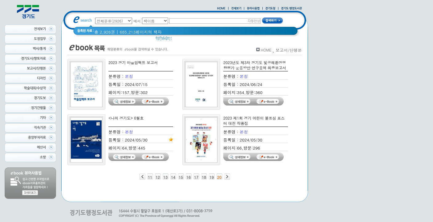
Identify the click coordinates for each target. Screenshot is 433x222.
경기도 (194, 40)
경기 (180, 40)
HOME (266, 49)
